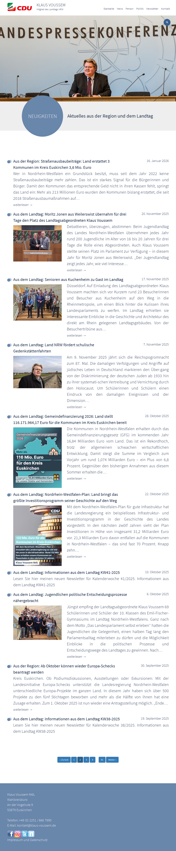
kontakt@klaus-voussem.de (36, 825)
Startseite (108, 8)
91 (102, 759)
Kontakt (165, 8)
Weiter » (112, 759)
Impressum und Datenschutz (27, 840)
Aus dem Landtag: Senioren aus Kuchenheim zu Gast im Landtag (68, 279)
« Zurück (64, 759)
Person (130, 8)
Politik (140, 8)
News (120, 8)
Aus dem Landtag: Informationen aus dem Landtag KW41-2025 (66, 572)
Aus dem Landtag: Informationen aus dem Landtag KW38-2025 (66, 719)
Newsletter (152, 8)
